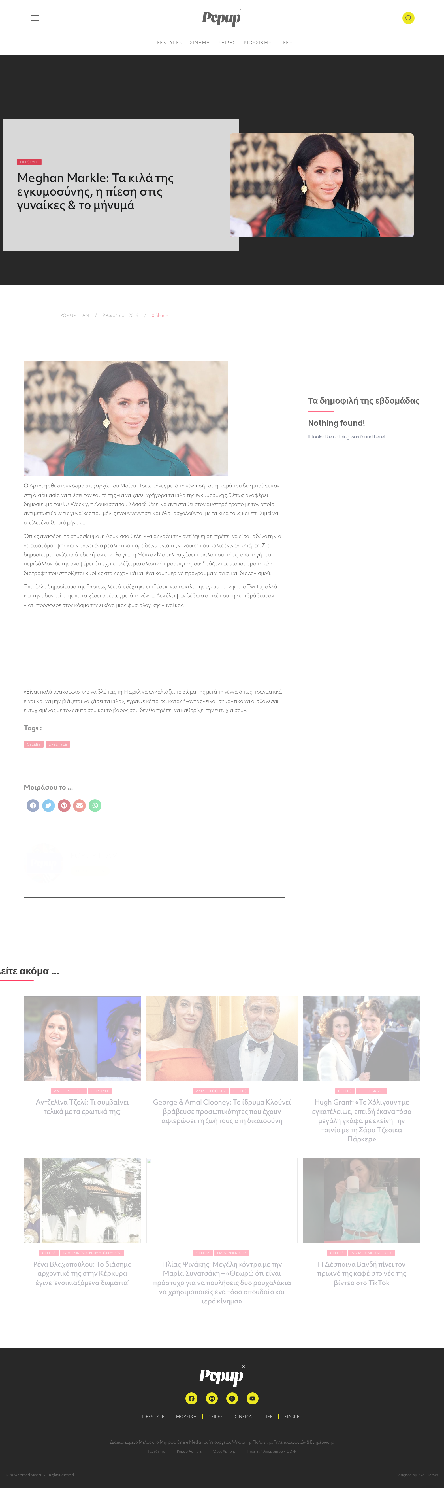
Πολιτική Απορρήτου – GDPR (271, 1451)
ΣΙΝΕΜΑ (243, 1416)
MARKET (293, 1416)
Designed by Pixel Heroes (417, 1474)
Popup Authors (189, 1451)
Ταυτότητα (157, 1451)
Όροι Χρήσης (224, 1451)
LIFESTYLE (153, 1416)
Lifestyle (58, 744)
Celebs (34, 744)
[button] (33, 805)
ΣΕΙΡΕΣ (215, 1416)
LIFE (268, 1416)
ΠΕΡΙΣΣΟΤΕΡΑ (90, 870)
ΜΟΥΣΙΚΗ (186, 1416)
